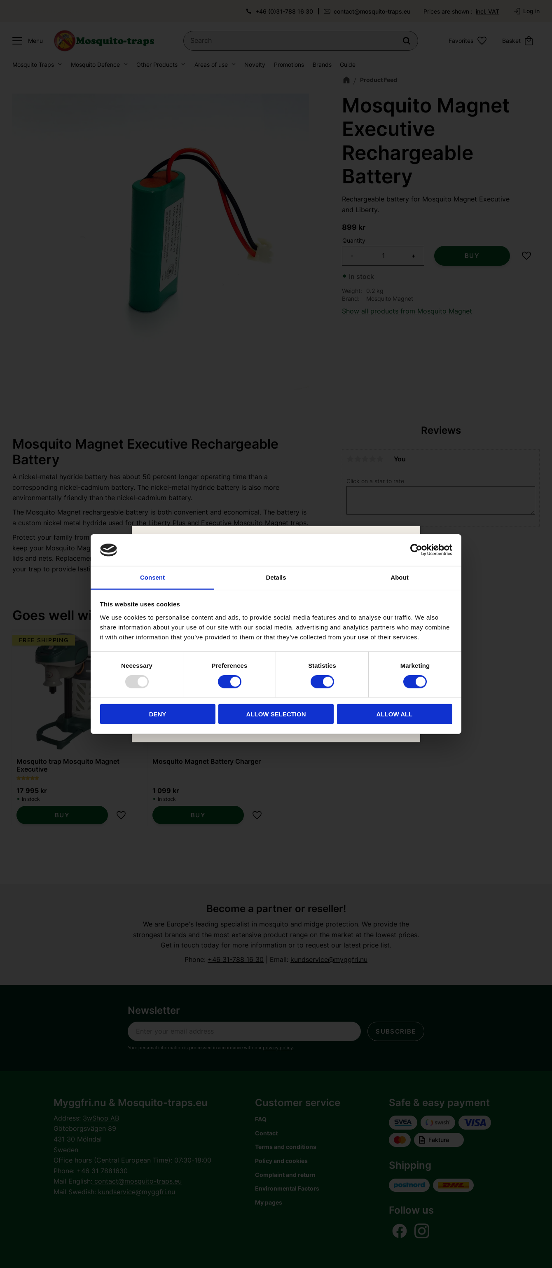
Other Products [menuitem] (157, 64)
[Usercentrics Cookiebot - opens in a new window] (416, 550)
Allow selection (276, 714)
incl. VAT (487, 11)
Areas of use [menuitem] (211, 64)
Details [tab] (276, 577)
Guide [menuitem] (348, 64)
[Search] (406, 41)
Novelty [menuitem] (254, 64)
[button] (25, 41)
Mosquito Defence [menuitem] (95, 64)
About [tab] (399, 577)
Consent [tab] (152, 577)
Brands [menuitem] (322, 64)
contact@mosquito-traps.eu (372, 11)
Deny (157, 714)
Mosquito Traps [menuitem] (33, 64)
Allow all (395, 714)
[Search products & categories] (300, 41)
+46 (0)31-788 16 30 (284, 11)
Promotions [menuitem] (289, 64)
